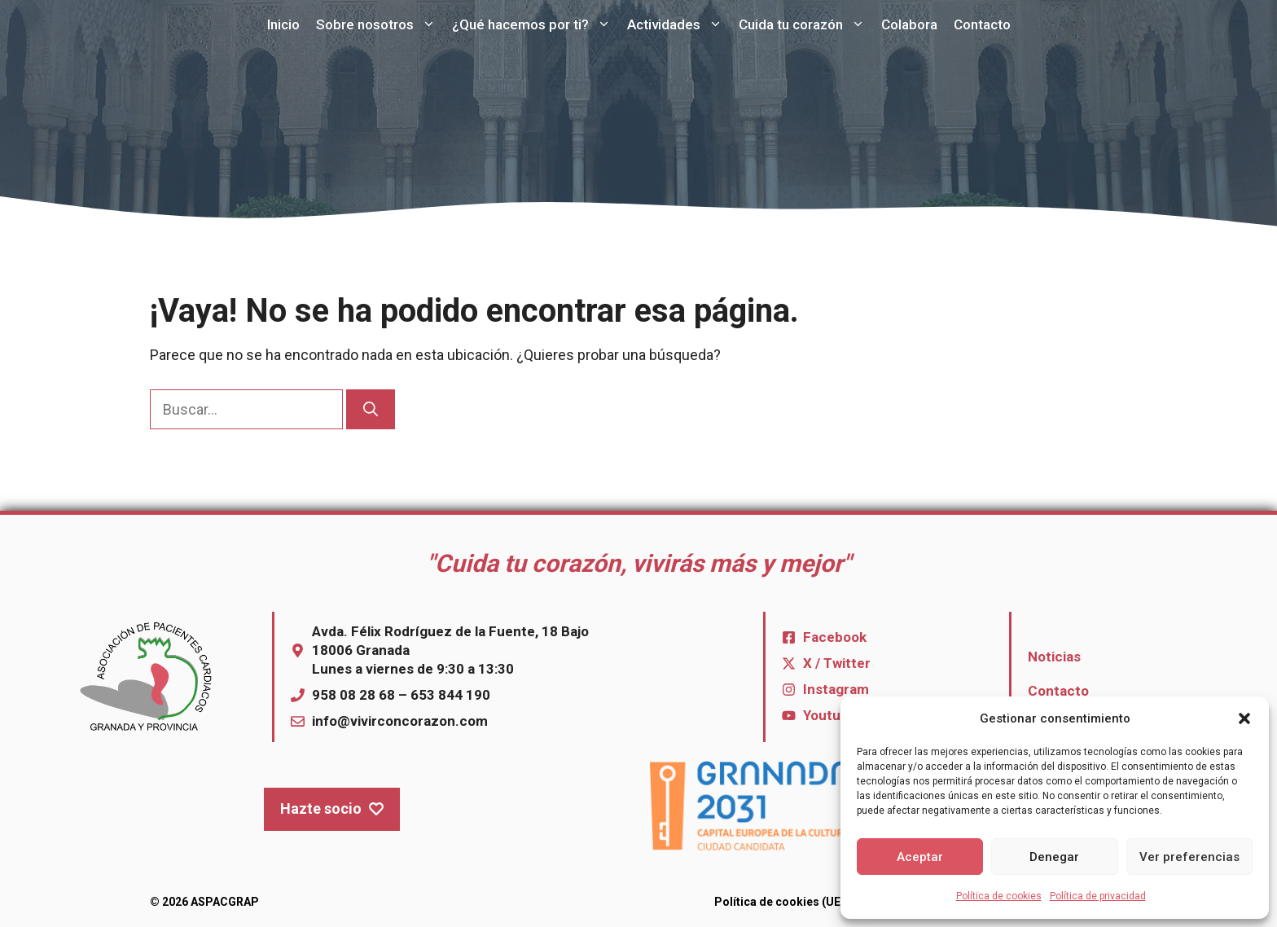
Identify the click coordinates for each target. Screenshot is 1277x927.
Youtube (830, 715)
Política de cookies (999, 896)
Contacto (982, 24)
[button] (1244, 718)
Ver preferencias (1189, 857)
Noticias (1054, 656)
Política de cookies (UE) (779, 901)
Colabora (909, 24)
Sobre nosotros (380, 24)
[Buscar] (370, 409)
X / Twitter (837, 663)
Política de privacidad (1098, 896)
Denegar (1054, 857)
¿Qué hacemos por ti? (535, 24)
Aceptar (920, 857)
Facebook (835, 637)
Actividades (679, 24)
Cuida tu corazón (806, 24)
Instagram (836, 689)
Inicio (283, 24)
